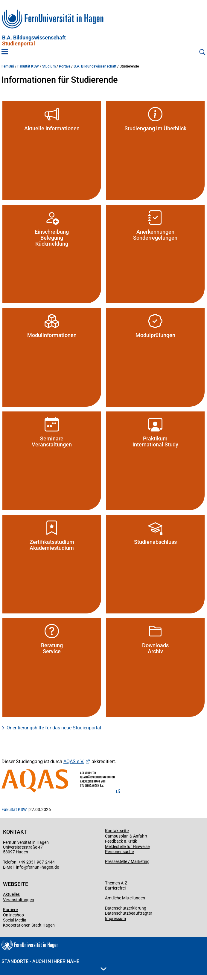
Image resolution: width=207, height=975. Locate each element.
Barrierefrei (115, 888)
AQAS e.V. (73, 761)
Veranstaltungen (18, 899)
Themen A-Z (116, 883)
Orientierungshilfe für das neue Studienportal (54, 728)
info (19, 867)
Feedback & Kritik (121, 841)
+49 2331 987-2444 (36, 862)
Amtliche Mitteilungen (125, 898)
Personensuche (119, 851)
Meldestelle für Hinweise (127, 846)
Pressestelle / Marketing (127, 861)
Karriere (10, 909)
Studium (49, 66)
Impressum (115, 918)
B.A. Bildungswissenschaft (34, 41)
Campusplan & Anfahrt (126, 836)
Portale (64, 66)
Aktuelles (11, 894)
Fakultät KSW (28, 66)
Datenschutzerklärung (125, 908)
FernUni (7, 66)
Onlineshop (13, 915)
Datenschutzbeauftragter (128, 913)
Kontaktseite (117, 830)
